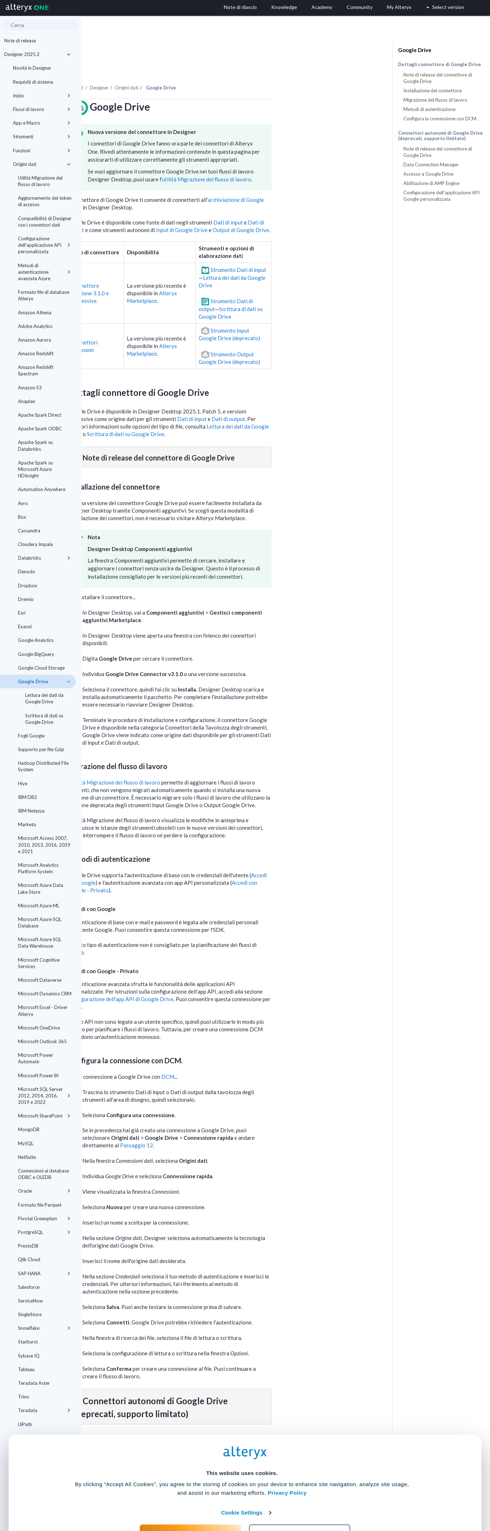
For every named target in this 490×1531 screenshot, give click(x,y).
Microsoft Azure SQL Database (39, 922)
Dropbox (27, 585)
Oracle (44, 1191)
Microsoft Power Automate (35, 1058)
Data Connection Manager (431, 164)
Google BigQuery (36, 654)
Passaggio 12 (218, 1125)
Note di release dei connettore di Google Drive (437, 152)
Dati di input (310, 202)
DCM (249, 1057)
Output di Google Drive (323, 210)
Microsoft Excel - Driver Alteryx (43, 1010)
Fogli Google (31, 736)
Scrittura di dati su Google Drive (44, 719)
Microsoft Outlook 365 (42, 1041)
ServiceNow (30, 1301)
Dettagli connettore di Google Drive (439, 64)
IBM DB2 (27, 797)
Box (22, 517)
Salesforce (29, 1287)
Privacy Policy (287, 1458)
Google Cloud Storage (41, 668)
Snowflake (44, 1328)
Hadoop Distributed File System (43, 766)
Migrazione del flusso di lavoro (435, 100)
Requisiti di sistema (33, 82)
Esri (22, 613)
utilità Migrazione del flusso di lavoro (288, 159)
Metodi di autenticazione (429, 109)
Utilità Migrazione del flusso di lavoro (40, 181)
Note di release (20, 40)
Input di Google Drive (264, 210)
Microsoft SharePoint (44, 1116)
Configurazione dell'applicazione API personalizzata (44, 245)
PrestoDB (28, 1246)
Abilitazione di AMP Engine (431, 183)
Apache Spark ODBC (40, 428)
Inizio (41, 95)
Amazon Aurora (34, 340)
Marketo (27, 824)
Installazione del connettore (432, 90)
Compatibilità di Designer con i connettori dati (44, 222)
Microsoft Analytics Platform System (38, 868)
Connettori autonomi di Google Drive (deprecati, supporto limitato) (440, 135)
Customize (300, 1499)
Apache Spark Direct (39, 415)
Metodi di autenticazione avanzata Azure (44, 272)
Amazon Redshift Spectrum (36, 370)
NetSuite (27, 1157)
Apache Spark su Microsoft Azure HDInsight (35, 469)
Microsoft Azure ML (38, 905)
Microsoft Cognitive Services (39, 963)
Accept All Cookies (190, 1499)
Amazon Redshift (36, 353)
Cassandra (29, 530)
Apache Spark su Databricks (35, 445)
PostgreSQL (44, 1232)
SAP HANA (44, 1273)
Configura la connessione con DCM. (440, 118)
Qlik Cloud (29, 1259)
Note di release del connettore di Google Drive (437, 78)
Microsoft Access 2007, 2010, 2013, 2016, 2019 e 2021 (44, 844)
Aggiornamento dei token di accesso (44, 201)
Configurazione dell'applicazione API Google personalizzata (441, 196)
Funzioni (41, 150)
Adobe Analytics (35, 326)
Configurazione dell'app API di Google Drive (202, 979)
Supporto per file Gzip (41, 749)
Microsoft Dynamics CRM (44, 993)
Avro (23, 503)
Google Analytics (36, 640)
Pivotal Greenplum (44, 1218)
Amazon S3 (30, 387)
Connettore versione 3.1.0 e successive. (172, 273)
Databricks (44, 558)
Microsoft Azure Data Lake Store (40, 888)
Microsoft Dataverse (39, 980)
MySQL (25, 1143)
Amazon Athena (34, 312)
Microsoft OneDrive (39, 1028)
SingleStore (30, 1314)
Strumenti (41, 136)
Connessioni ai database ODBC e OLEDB (43, 1174)
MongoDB (29, 1129)
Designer (181, 68)
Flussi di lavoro (41, 109)
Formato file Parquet (39, 1205)
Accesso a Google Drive (428, 174)
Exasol (25, 626)
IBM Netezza (31, 811)
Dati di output (310, 399)
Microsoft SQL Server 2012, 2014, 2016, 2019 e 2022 (44, 1095)
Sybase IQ (29, 1356)
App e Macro (41, 123)
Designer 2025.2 (37, 54)
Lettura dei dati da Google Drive (44, 698)
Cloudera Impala (35, 544)
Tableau (26, 1369)
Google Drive (44, 681)
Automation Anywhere (41, 489)
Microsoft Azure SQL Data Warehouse (39, 942)
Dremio (26, 599)
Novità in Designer (32, 68)
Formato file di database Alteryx (43, 295)
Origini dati (41, 164)
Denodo (26, 571)
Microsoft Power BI (38, 1075)
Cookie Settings (242, 1478)
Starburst (28, 1342)
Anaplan (26, 401)
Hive (22, 783)
